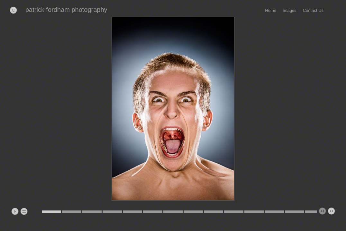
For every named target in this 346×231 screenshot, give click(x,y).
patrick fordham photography (66, 9)
